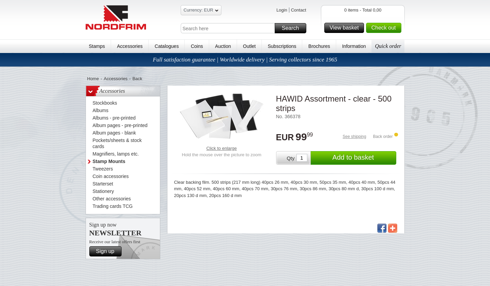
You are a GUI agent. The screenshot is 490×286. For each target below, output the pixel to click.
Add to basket (363, 158)
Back (137, 78)
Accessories (130, 46)
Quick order (388, 46)
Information (354, 46)
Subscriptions (282, 46)
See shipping (354, 136)
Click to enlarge (221, 148)
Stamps (97, 46)
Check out (385, 28)
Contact (298, 10)
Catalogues (167, 46)
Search (293, 28)
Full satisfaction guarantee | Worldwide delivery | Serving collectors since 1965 (245, 59)
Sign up (108, 251)
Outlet (249, 46)
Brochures (319, 46)
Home (93, 78)
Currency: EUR (201, 11)
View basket (345, 28)
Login (281, 10)
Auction (223, 46)
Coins (197, 46)
